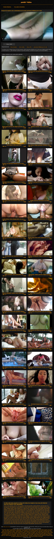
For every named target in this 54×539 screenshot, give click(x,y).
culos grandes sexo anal (41, 509)
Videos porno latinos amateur (41, 529)
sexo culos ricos (34, 522)
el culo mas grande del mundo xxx (28, 513)
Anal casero (41, 533)
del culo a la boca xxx (15, 513)
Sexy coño (29, 47)
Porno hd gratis (33, 531)
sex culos (21, 521)
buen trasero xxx (35, 507)
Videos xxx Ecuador (17, 533)
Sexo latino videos (27, 529)
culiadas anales (10, 508)
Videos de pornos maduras (33, 533)
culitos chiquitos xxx (18, 508)
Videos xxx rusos (10, 533)
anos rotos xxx (28, 507)
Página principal (7, 7)
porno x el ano (23, 519)
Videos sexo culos (27, 1)
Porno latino (4, 529)
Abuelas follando (45, 534)
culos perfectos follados (19, 512)
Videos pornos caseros (45, 532)
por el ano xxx (19, 518)
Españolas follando (5, 534)
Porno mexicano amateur (33, 530)
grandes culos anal (37, 515)
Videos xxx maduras (22, 532)
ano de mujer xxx (44, 505)
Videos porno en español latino (16, 530)
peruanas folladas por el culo (40, 47)
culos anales (40, 508)
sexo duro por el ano (18, 523)
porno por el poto (15, 519)
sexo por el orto (38, 523)
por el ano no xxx (12, 518)
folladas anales (38, 514)
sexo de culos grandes (44, 522)
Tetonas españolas (19, 531)
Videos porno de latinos (33, 536)
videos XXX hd (4, 531)
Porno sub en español (43, 530)
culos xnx (8, 513)
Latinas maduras (27, 531)
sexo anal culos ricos (15, 522)
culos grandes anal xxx (22, 509)
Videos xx (18, 535)
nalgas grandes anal (38, 517)
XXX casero (7, 530)
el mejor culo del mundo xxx (42, 513)
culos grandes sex (31, 509)
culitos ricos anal (33, 508)
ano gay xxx (6, 507)
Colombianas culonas (37, 535)
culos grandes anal (12, 509)
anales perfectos (36, 505)
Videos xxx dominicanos (11, 529)
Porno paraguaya (12, 534)
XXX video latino (39, 531)
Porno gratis (40, 536)
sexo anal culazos (41, 521)
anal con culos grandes (19, 505)
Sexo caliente (38, 532)
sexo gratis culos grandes (28, 523)
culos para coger (10, 512)
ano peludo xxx (13, 507)
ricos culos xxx (16, 521)
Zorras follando (25, 530)
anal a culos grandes (8, 505)
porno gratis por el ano (45, 518)
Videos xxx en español (45, 535)
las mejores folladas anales (27, 517)
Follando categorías (19, 7)
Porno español (25, 533)
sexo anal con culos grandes (30, 521)
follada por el (31, 514)
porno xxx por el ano (31, 519)
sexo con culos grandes (25, 522)
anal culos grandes (28, 505)
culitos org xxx (26, 508)
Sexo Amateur (13, 47)
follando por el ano (21, 515)
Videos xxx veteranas (47, 533)
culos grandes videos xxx (20, 510)
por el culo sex (26, 518)
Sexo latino (49, 530)
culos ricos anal (28, 512)
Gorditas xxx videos (11, 531)
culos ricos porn (35, 512)
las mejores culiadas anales (15, 517)
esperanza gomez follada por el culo (12, 514)
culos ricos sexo (43, 512)
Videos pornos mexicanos (21, 534)
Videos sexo (33, 529)
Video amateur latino (38, 534)
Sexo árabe (22, 47)
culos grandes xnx (30, 510)
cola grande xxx (43, 507)
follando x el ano (29, 515)
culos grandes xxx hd (39, 510)
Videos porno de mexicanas (12, 532)
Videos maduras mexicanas (11, 535)
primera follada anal (40, 519)
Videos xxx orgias (30, 534)
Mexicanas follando (24, 535)
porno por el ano (7, 519)
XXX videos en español (30, 532)
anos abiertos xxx (21, 507)
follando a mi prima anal (11, 515)
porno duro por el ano (34, 518)
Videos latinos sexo (20, 529)
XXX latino (30, 535)
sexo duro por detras (8, 523)
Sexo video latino (46, 531)
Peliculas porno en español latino (22, 536)
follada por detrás (24, 514)
